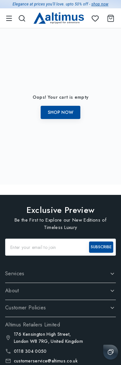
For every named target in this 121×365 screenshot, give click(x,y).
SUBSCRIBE (101, 247)
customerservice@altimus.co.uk (45, 361)
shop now (99, 4)
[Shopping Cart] (109, 18)
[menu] (9, 18)
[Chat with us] (110, 352)
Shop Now (60, 112)
